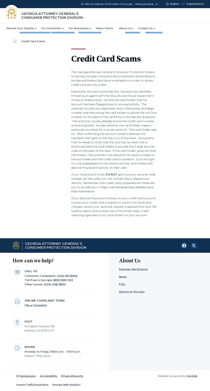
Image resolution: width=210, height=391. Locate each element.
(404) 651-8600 (67, 275)
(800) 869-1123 (63, 280)
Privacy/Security (72, 376)
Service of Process (132, 291)
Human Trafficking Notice (32, 384)
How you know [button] (144, 4)
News (123, 276)
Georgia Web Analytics (66, 384)
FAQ (122, 284)
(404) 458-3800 (55, 284)
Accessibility (48, 376)
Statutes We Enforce (133, 269)
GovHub (191, 376)
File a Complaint (36, 305)
